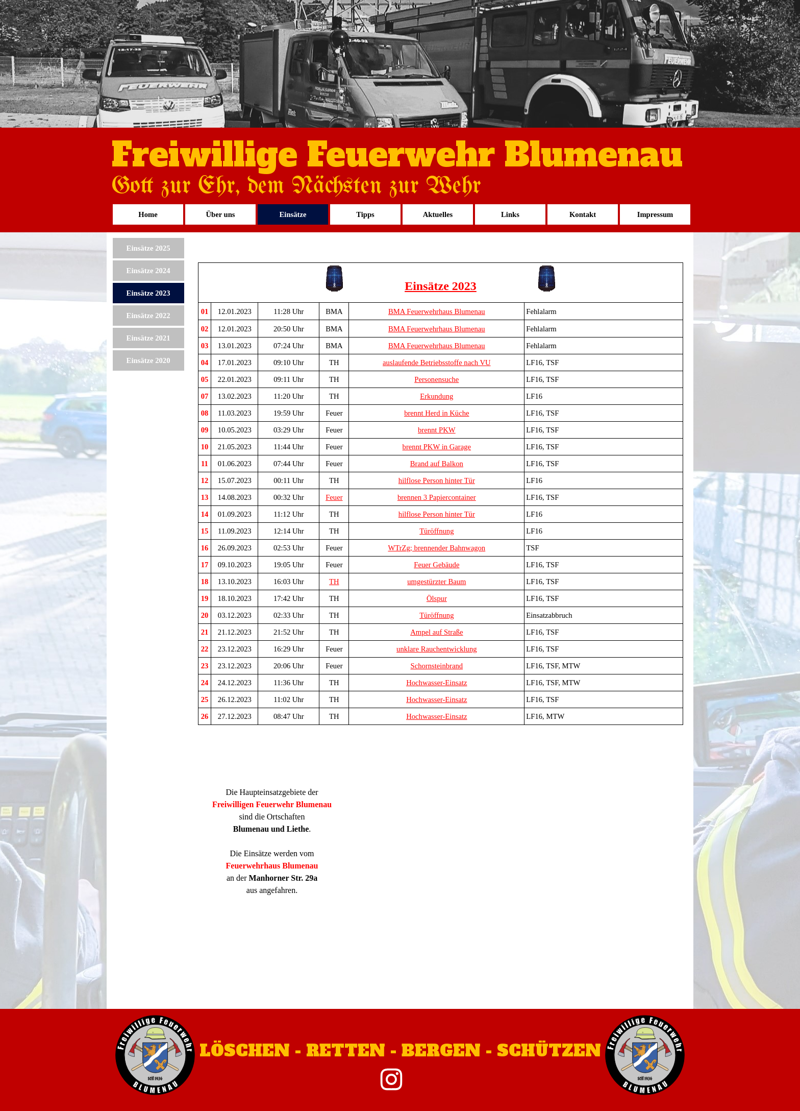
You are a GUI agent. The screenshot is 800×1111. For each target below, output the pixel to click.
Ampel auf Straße (436, 632)
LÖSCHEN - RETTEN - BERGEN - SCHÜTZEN (400, 1051)
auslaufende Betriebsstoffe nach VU (437, 362)
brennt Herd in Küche (436, 413)
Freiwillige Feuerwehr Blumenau (397, 155)
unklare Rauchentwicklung (436, 649)
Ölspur (437, 598)
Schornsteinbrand (437, 666)
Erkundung (436, 396)
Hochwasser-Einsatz (436, 683)
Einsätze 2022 (148, 315)
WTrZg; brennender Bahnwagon (436, 548)
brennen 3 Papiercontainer (436, 497)
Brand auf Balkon (436, 464)
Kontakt (582, 214)
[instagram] (391, 1079)
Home (147, 214)
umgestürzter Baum (436, 581)
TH (334, 581)
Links (510, 214)
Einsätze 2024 (148, 271)
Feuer (334, 497)
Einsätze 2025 (148, 248)
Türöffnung (436, 531)
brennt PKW (437, 430)
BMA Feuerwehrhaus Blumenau (436, 311)
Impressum (655, 214)
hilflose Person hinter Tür (436, 480)
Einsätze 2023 (148, 293)
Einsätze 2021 (148, 338)
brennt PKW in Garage (437, 447)
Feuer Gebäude (436, 565)
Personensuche (436, 379)
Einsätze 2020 (148, 360)
